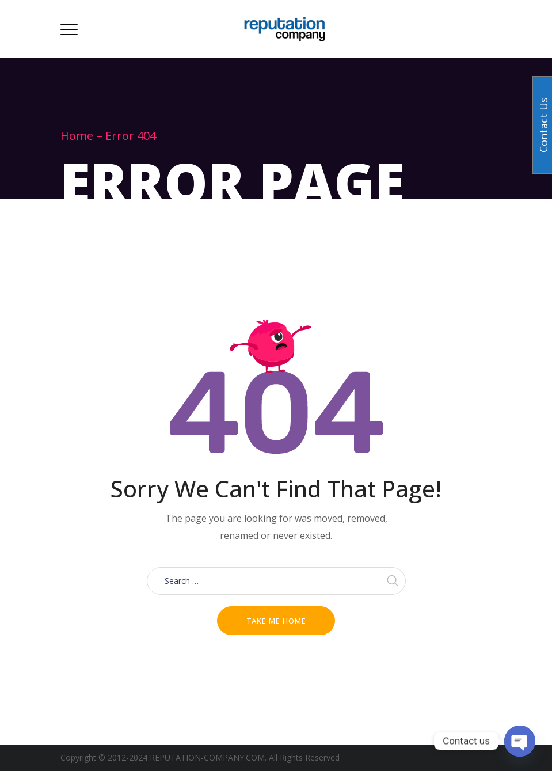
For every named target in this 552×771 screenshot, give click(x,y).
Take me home (276, 621)
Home (76, 135)
